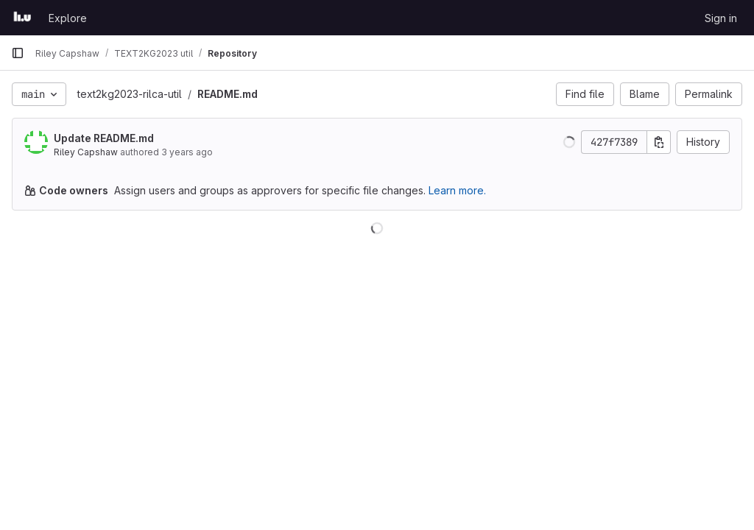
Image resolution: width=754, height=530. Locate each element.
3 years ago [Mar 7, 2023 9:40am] (187, 152)
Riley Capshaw (86, 152)
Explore (68, 18)
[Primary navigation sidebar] (17, 53)
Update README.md (104, 138)
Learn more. (457, 190)
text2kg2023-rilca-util (129, 94)
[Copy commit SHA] (659, 142)
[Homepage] (22, 17)
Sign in (721, 18)
